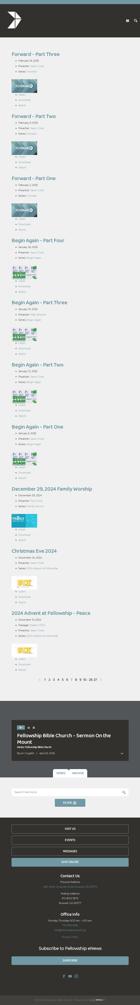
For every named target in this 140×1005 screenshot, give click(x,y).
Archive (78, 773)
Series (60, 773)
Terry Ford (36, 500)
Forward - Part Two (34, 116)
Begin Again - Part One (37, 427)
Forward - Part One (33, 178)
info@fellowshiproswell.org (70, 930)
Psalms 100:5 (37, 625)
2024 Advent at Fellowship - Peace (51, 613)
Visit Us (70, 829)
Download (24, 100)
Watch (22, 105)
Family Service (35, 506)
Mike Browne (38, 314)
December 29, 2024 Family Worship (52, 489)
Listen (22, 94)
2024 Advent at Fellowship (42, 568)
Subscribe (70, 960)
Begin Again (34, 257)
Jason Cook (37, 66)
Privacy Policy (70, 936)
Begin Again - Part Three (39, 302)
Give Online (70, 862)
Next (100, 679)
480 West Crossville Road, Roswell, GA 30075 (70, 886)
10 (84, 679)
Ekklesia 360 (98, 1000)
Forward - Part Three (36, 54)
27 (95, 679)
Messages (70, 851)
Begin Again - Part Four (38, 240)
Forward (31, 71)
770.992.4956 (70, 925)
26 (90, 679)
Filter (70, 803)
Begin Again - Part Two (37, 365)
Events (70, 840)
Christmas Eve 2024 (34, 551)
